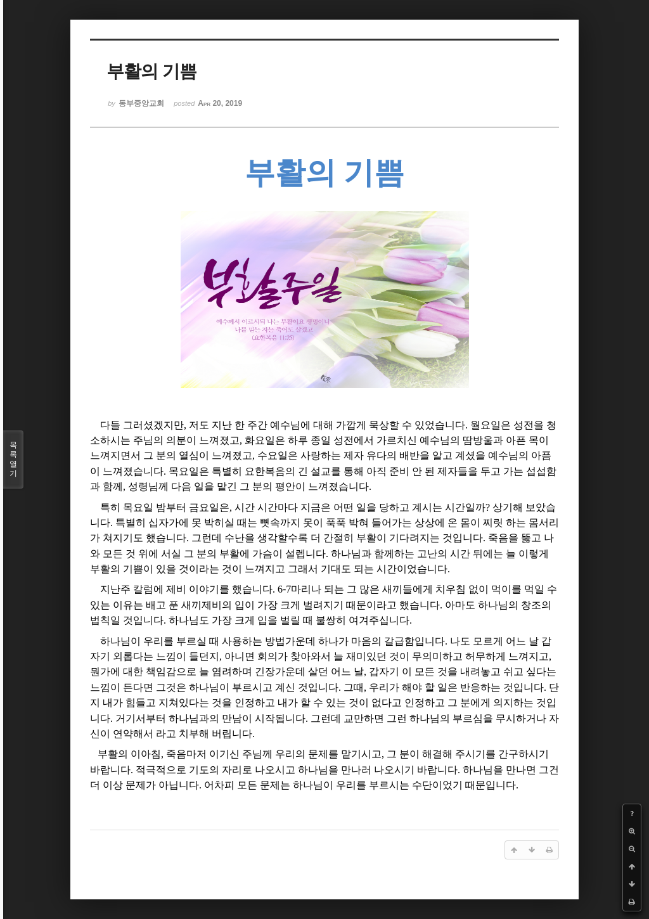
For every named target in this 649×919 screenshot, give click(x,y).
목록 (13, 459)
